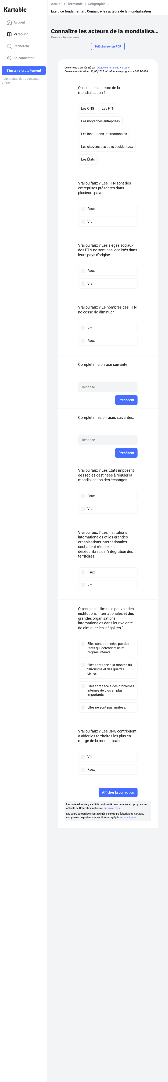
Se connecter (20, 58)
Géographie (97, 4)
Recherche (18, 46)
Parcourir (17, 34)
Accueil (16, 22)
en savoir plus (112, 808)
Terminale (75, 4)
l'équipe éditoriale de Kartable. (113, 67)
